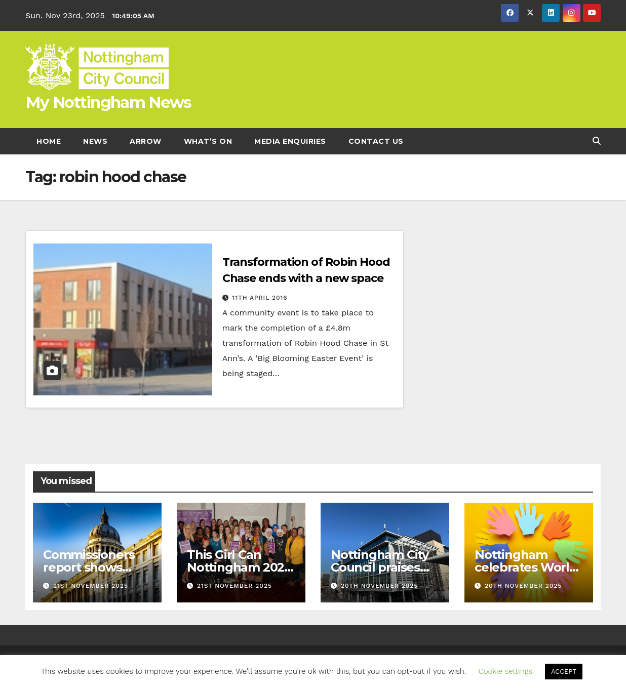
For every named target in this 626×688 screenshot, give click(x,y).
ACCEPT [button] (563, 671)
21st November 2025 (90, 585)
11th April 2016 (260, 297)
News (95, 141)
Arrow (146, 141)
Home (48, 141)
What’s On (208, 141)
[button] (597, 141)
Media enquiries (290, 141)
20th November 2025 (379, 585)
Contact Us (376, 141)
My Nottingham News (108, 102)
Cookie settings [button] (505, 671)
